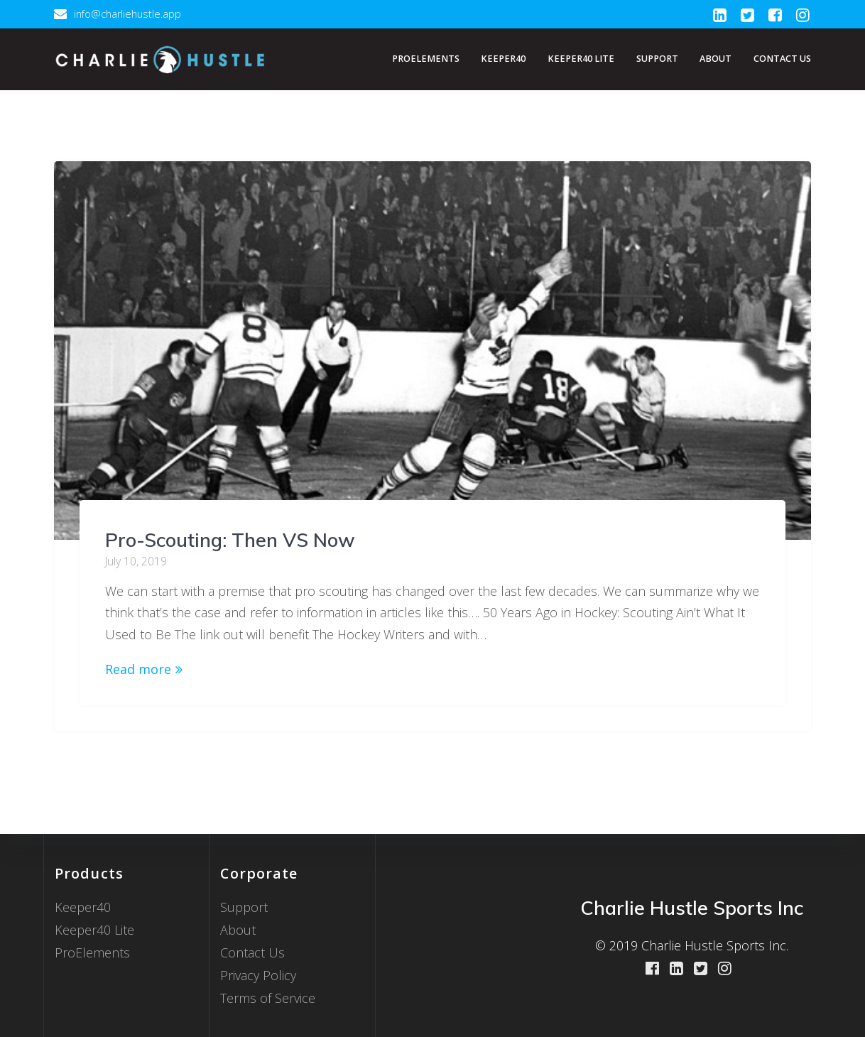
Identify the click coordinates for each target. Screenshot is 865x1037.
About (715, 59)
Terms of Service (267, 997)
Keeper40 (503, 59)
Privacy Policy (258, 975)
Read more (138, 669)
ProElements (425, 59)
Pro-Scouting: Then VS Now (230, 540)
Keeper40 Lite (581, 59)
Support (657, 59)
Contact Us (782, 59)
